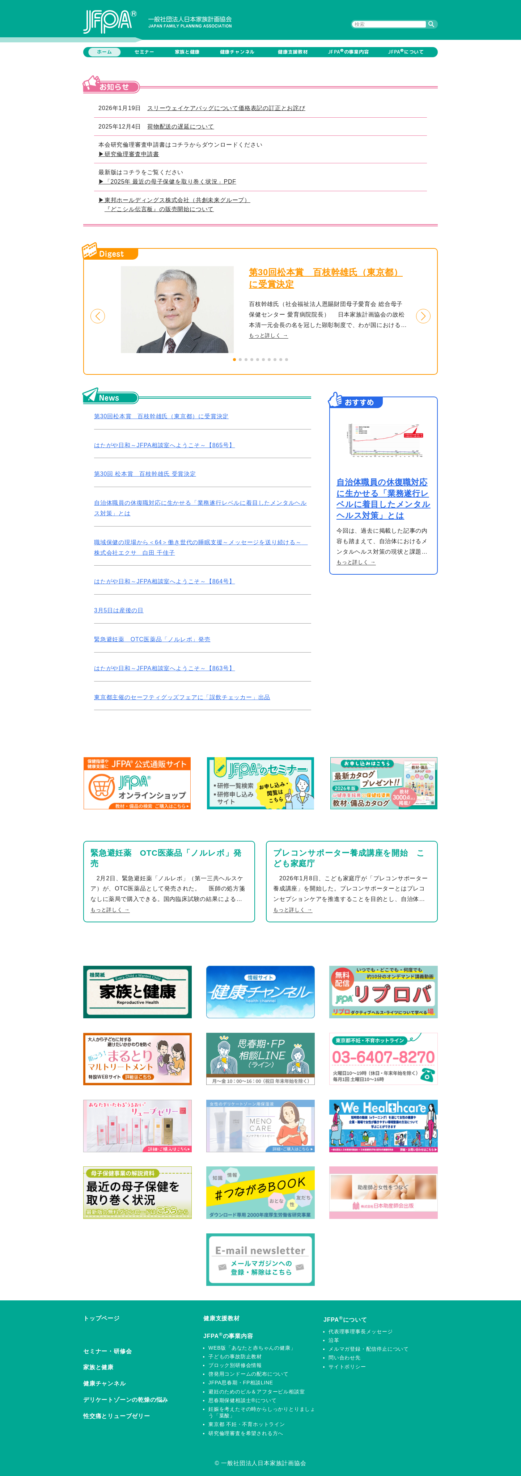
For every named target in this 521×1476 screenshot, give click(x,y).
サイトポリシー (347, 1367)
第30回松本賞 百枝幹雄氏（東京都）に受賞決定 (161, 416)
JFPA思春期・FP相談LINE (240, 1382)
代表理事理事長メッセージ (361, 1331)
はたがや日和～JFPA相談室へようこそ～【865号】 (164, 445)
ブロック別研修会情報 (235, 1365)
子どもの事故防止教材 (235, 1356)
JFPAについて (406, 51)
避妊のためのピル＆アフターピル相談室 (256, 1392)
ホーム (104, 52)
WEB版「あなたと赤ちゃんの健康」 (252, 1348)
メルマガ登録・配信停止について (369, 1349)
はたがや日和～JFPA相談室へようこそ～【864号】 (164, 581)
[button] (97, 316)
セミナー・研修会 (107, 1351)
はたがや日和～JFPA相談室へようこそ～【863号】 (164, 668)
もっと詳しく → (268, 335)
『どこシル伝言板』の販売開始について (159, 209)
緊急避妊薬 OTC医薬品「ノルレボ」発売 (152, 639)
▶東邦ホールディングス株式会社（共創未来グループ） (174, 200)
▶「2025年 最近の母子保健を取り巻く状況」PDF (167, 182)
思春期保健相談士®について (242, 1400)
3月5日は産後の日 (119, 610)
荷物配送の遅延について (180, 126)
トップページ (101, 1318)
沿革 (334, 1340)
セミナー (144, 52)
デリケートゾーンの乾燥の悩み (125, 1400)
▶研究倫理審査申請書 (128, 154)
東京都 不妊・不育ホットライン (246, 1424)
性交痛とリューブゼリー (116, 1416)
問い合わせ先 (345, 1357)
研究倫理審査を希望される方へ (245, 1433)
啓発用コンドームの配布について (248, 1374)
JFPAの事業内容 (348, 51)
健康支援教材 (293, 52)
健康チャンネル (237, 52)
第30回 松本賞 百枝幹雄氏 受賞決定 (145, 474)
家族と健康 (187, 52)
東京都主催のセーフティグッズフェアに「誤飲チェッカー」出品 (182, 697)
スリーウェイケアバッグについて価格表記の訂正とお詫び (226, 108)
